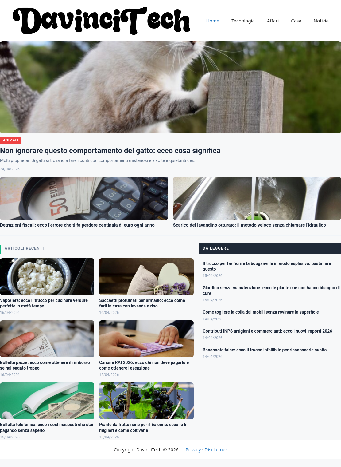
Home (212, 21)
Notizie (321, 21)
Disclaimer (215, 449)
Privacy (193, 449)
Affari (273, 21)
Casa (296, 21)
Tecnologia (243, 21)
